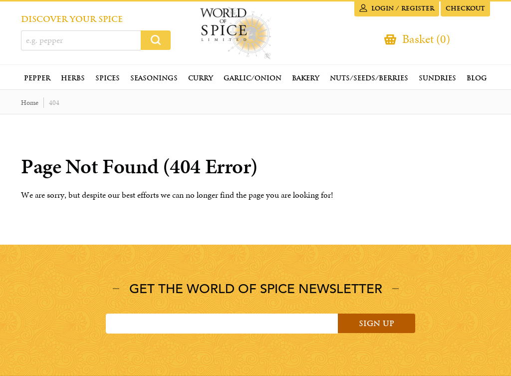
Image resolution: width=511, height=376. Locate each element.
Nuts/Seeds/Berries (369, 78)
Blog (477, 78)
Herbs (73, 78)
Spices (107, 78)
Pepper (37, 78)
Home (29, 102)
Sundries (437, 78)
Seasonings (154, 78)
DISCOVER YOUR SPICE (72, 19)
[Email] (222, 324)
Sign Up (376, 324)
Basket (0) (426, 38)
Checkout (465, 8)
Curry (200, 78)
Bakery (305, 78)
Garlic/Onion (252, 78)
